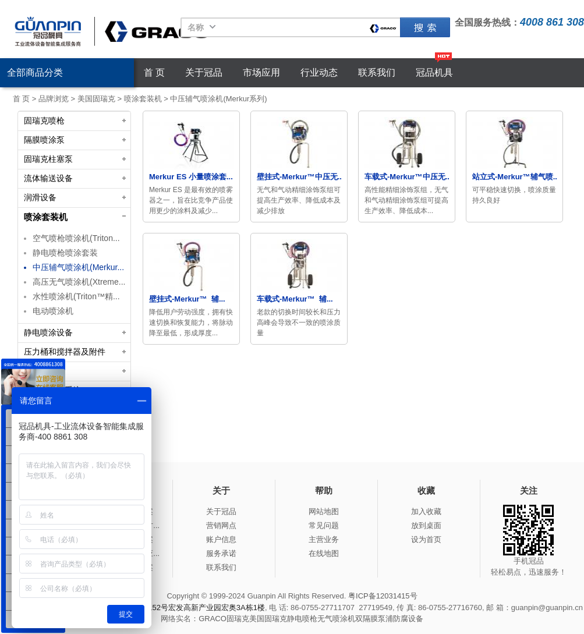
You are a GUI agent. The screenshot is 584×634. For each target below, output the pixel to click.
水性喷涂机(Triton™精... (76, 296)
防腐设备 (408, 618)
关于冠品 (203, 72)
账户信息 (221, 539)
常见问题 (324, 525)
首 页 (154, 72)
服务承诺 (221, 553)
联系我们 (376, 72)
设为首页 (426, 539)
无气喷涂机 (336, 618)
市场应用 (261, 72)
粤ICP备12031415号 (382, 596)
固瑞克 (425, 27)
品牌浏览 (53, 98)
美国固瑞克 (96, 98)
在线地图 (324, 553)
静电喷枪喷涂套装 (65, 252)
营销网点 (221, 525)
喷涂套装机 (143, 98)
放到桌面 (426, 525)
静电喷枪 (302, 618)
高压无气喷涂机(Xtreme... (79, 281)
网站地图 (324, 511)
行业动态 (319, 72)
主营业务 (324, 539)
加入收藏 (426, 511)
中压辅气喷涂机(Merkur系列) (218, 98)
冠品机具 (434, 72)
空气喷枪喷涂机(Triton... (76, 238)
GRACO (212, 618)
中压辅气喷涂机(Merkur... (78, 267)
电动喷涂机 (53, 311)
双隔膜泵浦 (374, 618)
